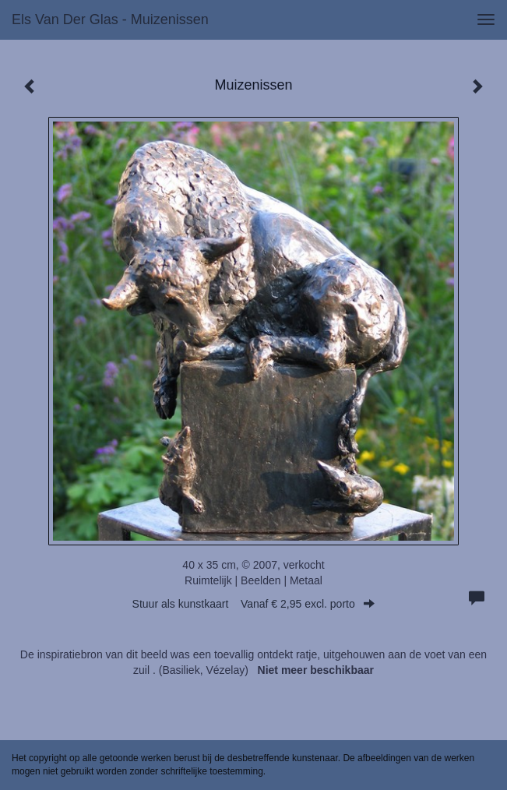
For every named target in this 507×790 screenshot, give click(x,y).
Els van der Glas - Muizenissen (110, 19)
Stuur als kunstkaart (253, 604)
